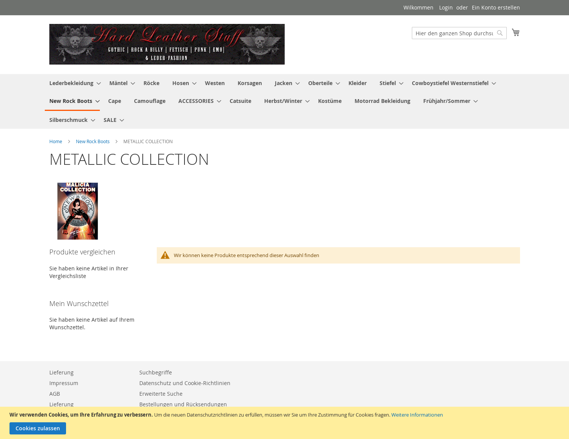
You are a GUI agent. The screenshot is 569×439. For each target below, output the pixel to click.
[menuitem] (73, 83)
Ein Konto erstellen (496, 7)
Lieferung (61, 372)
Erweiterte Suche (161, 393)
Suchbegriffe (155, 372)
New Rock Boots (93, 141)
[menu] (285, 101)
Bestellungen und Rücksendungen (183, 404)
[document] (285, 422)
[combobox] (459, 33)
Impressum (63, 383)
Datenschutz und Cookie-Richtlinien (184, 383)
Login (446, 7)
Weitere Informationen (417, 414)
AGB (54, 393)
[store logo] (167, 44)
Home (56, 141)
